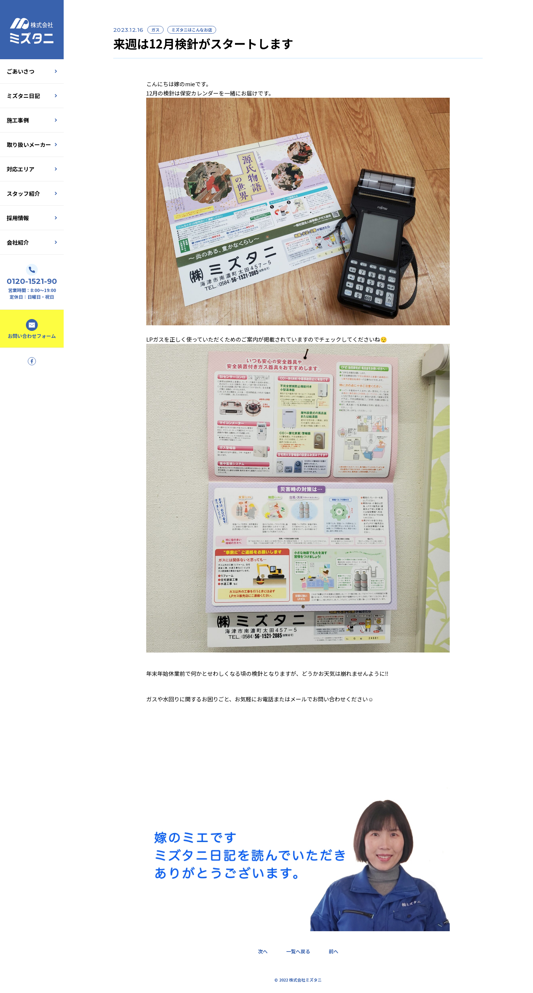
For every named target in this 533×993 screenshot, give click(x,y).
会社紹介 (32, 242)
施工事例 (32, 120)
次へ (263, 951)
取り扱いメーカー (32, 144)
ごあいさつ (32, 71)
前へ (333, 951)
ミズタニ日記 (32, 96)
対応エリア (32, 169)
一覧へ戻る (298, 951)
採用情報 (32, 218)
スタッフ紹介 (32, 193)
